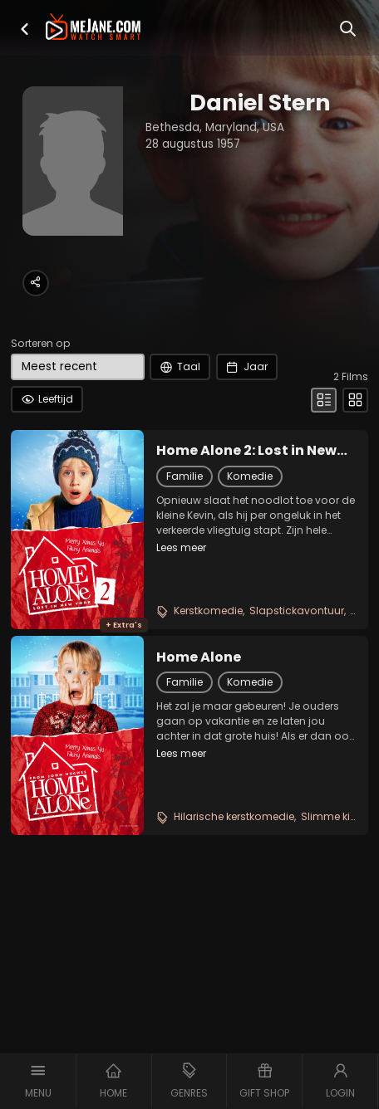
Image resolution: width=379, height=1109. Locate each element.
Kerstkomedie (208, 610)
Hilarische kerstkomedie (234, 816)
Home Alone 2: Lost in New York (246, 451)
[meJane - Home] (93, 28)
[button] (24, 29)
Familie (184, 476)
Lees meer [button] (181, 547)
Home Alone (198, 657)
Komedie (250, 476)
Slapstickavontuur (296, 610)
